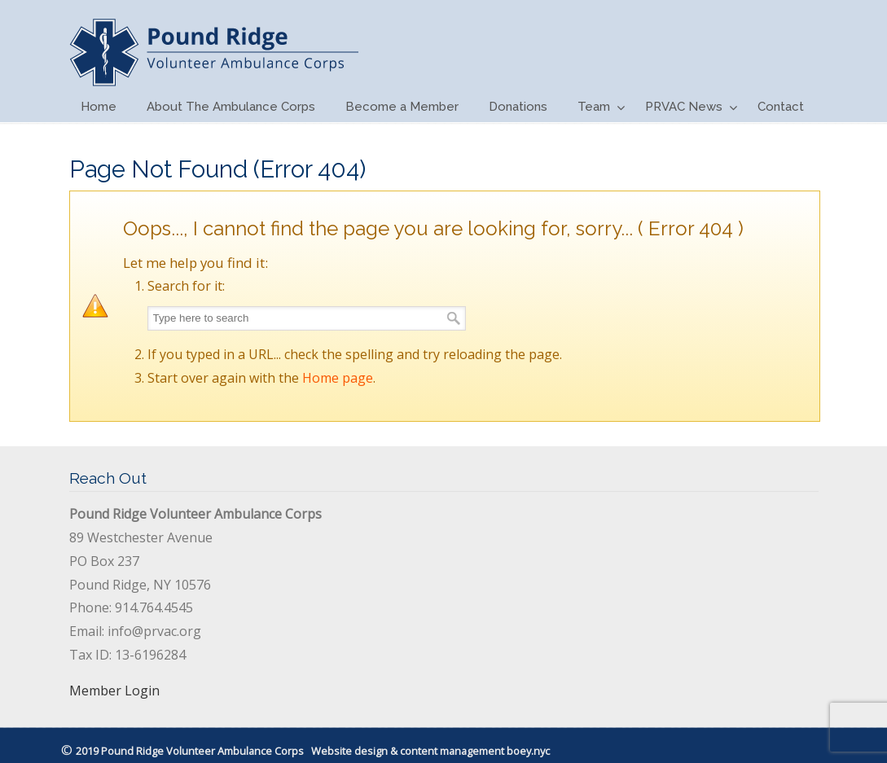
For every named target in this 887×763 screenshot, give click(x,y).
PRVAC (213, 45)
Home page (337, 378)
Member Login (114, 690)
